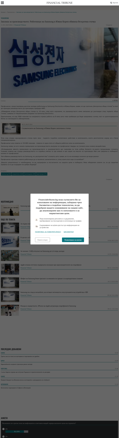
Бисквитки (69, 232)
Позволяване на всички (72, 240)
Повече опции (43, 240)
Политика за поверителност (48, 232)
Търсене (114, 2)
